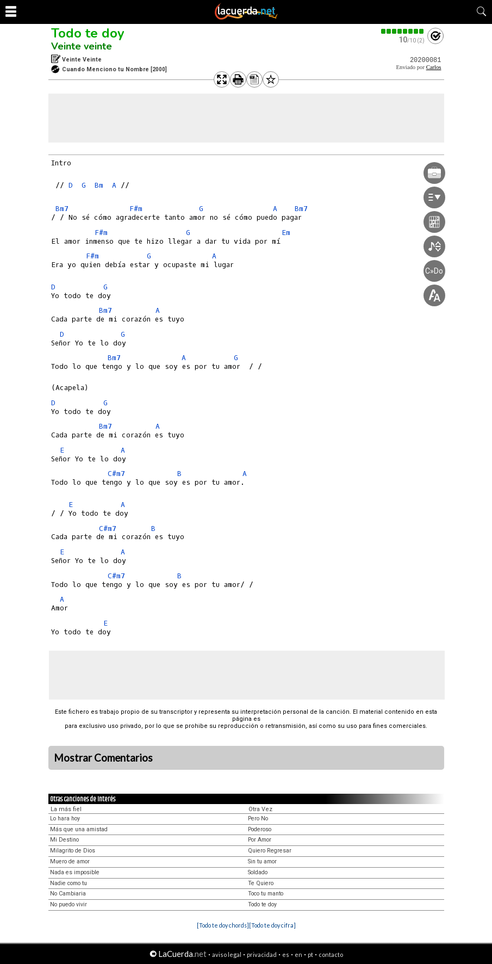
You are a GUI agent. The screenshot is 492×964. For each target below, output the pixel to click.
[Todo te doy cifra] (272, 925)
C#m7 (116, 473)
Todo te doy (87, 33)
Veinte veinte (81, 46)
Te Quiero (260, 883)
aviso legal (226, 954)
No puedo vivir (68, 904)
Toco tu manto (265, 893)
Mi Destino (64, 839)
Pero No (258, 818)
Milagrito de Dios (72, 850)
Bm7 (61, 208)
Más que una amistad (79, 829)
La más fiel (66, 809)
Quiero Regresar (269, 850)
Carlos (433, 67)
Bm (99, 185)
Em (286, 232)
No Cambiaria (68, 893)
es (285, 954)
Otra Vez (260, 809)
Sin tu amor (262, 861)
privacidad (262, 954)
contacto (331, 954)
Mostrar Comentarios (103, 758)
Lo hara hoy (65, 818)
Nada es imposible (74, 872)
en (298, 954)
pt (310, 954)
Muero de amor (70, 861)
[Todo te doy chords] (223, 925)
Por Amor (259, 839)
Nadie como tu (68, 883)
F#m (135, 208)
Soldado (257, 872)
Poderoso (259, 829)
